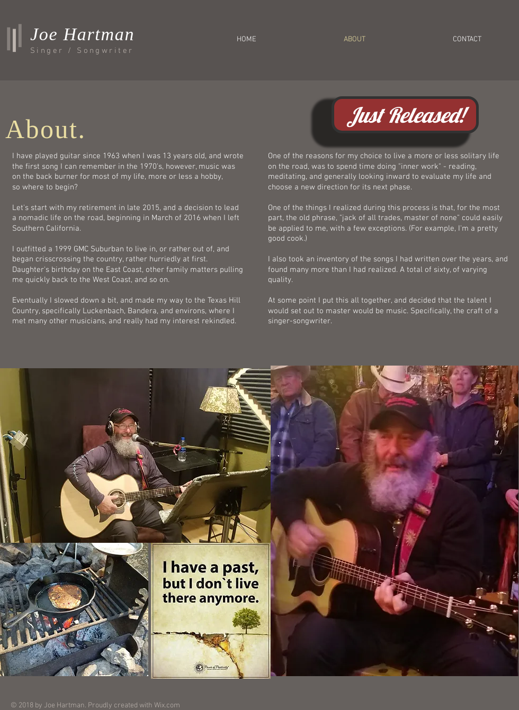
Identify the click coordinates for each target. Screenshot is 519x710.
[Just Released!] (405, 114)
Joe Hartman (82, 34)
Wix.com (167, 705)
